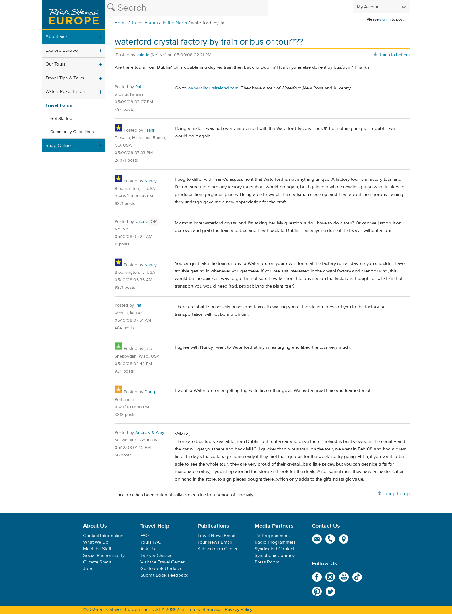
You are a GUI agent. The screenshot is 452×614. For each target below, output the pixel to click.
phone (330, 539)
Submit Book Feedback (164, 575)
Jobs (88, 569)
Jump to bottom (394, 55)
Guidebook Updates (161, 569)
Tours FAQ (150, 542)
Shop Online (58, 145)
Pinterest (317, 591)
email (317, 539)
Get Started (61, 118)
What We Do (96, 542)
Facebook (317, 577)
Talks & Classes (156, 555)
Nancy (150, 181)
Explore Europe (62, 50)
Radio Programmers (275, 542)
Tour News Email (214, 542)
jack (148, 349)
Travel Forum (144, 23)
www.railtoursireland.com (213, 88)
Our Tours (56, 64)
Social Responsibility (104, 555)
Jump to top (396, 494)
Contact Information (103, 536)
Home (120, 23)
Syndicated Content (274, 549)
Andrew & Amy (149, 432)
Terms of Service (204, 609)
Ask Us (147, 549)
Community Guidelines (72, 132)
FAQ (144, 536)
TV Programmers (272, 536)
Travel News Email (216, 536)
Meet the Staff (97, 549)
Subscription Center (217, 549)
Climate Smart (97, 562)
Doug (149, 392)
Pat (138, 87)
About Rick (57, 37)
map (344, 539)
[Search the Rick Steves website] (186, 8)
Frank (149, 130)
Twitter (330, 591)
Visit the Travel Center (162, 562)
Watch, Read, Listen (65, 91)
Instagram (330, 577)
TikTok (357, 577)
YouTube (344, 577)
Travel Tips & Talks (65, 78)
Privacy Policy (238, 609)
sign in (385, 19)
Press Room (267, 562)
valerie (143, 55)
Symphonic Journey (275, 555)
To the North (174, 23)
